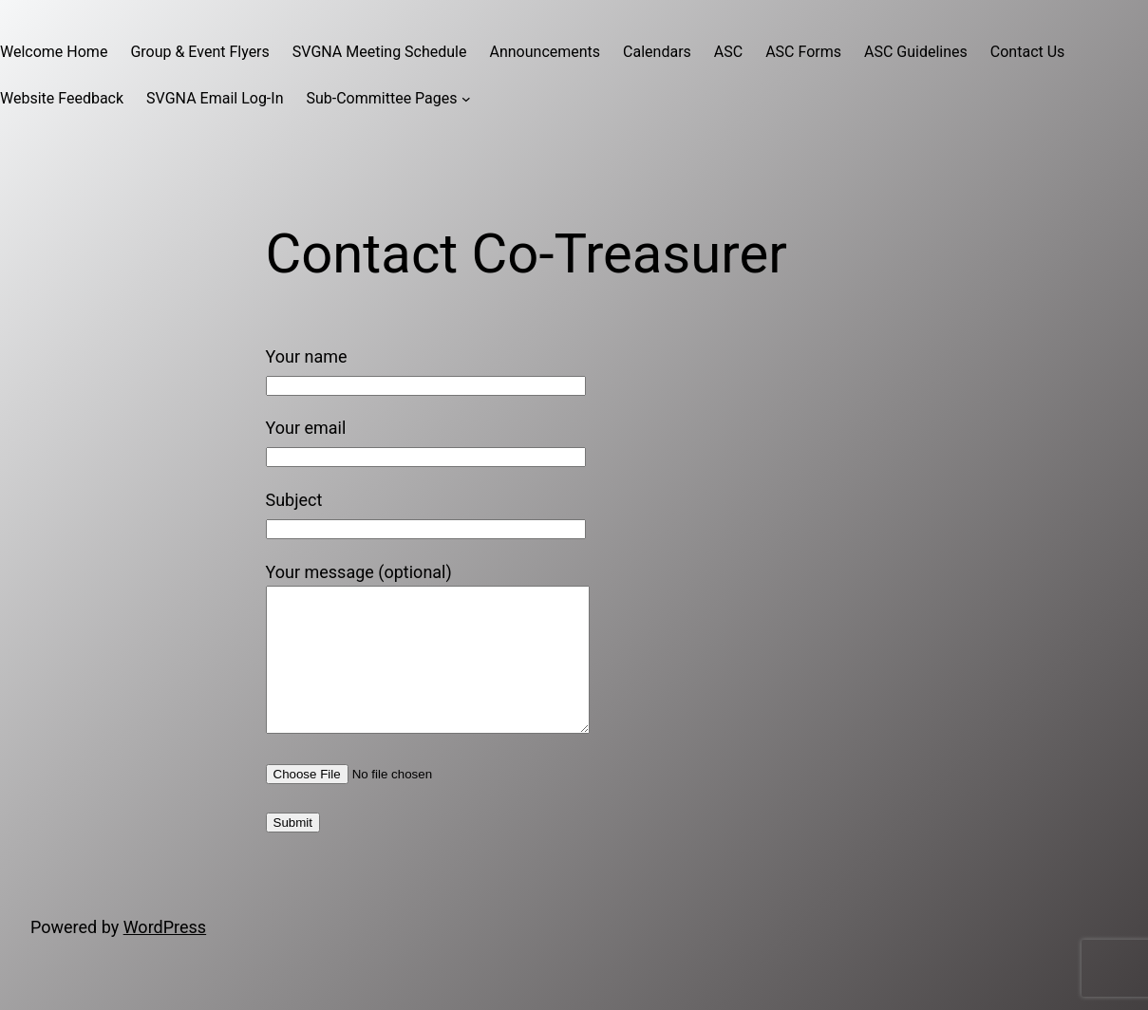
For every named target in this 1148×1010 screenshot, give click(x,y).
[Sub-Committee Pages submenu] (466, 98)
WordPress (164, 955)
